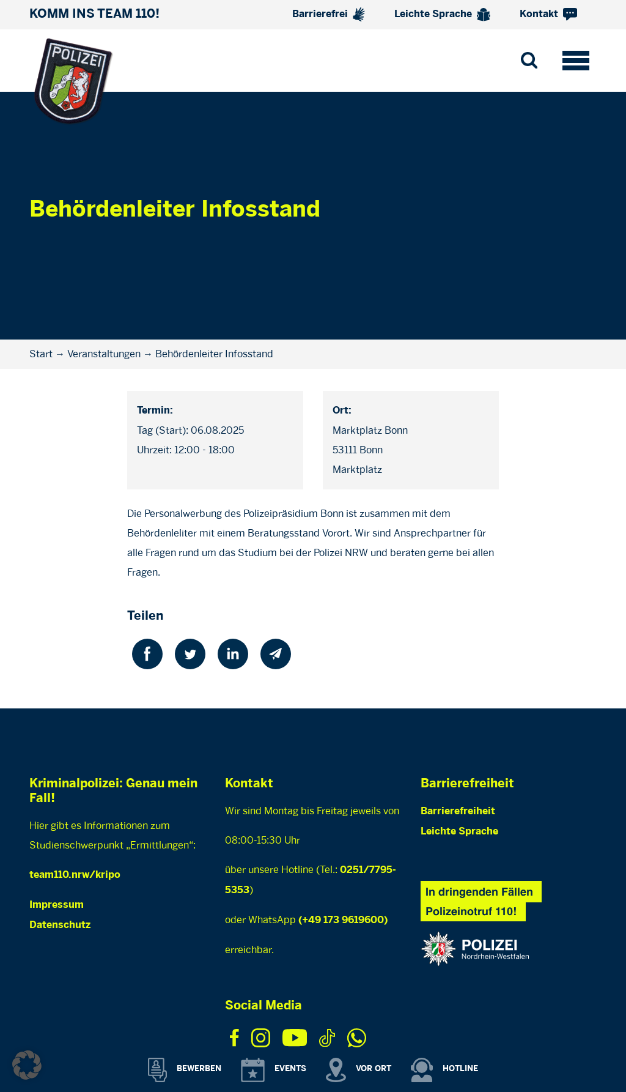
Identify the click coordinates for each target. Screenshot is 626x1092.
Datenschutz (59, 925)
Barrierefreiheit (458, 811)
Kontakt (548, 14)
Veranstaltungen (104, 354)
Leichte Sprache (442, 14)
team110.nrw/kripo (74, 875)
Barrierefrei (328, 14)
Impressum (56, 905)
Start (41, 354)
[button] (27, 1065)
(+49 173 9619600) (343, 920)
